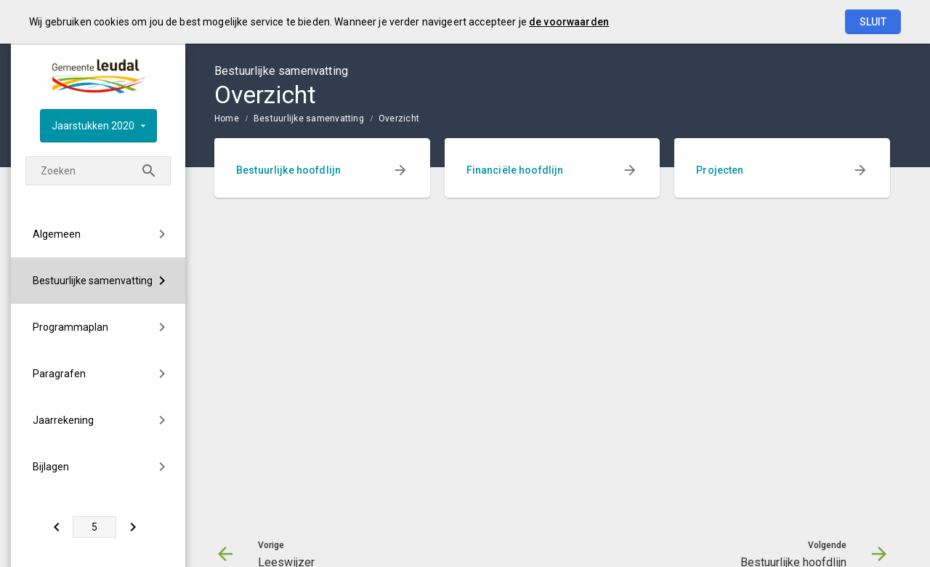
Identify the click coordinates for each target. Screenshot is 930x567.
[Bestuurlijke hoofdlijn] (132, 527)
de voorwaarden (569, 22)
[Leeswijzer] (56, 527)
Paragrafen (59, 373)
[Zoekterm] (98, 170)
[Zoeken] (148, 170)
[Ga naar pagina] (94, 527)
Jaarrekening (63, 420)
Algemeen (57, 234)
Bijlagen (51, 466)
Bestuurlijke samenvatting (93, 280)
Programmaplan (70, 327)
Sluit (873, 22)
